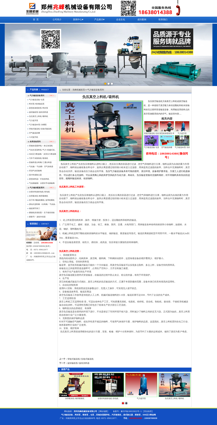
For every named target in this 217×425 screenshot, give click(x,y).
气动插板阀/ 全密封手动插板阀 (42, 183)
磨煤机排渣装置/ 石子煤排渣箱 (42, 213)
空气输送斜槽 (34, 133)
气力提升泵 (33, 121)
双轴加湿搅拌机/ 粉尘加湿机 (41, 146)
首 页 (36, 19)
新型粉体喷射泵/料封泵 (38, 108)
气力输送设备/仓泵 (37, 100)
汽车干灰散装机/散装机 (38, 158)
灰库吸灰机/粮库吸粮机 (38, 196)
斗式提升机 (33, 137)
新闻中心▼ (78, 19)
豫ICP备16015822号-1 (131, 411)
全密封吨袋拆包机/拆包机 (39, 192)
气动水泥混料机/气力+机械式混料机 (43, 150)
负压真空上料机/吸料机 (38, 116)
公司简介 (57, 19)
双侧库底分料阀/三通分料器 (40, 162)
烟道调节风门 (34, 209)
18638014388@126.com (44, 253)
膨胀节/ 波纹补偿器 (37, 217)
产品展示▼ (99, 19)
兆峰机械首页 (78, 90)
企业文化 (120, 19)
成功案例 (141, 19)
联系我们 (163, 19)
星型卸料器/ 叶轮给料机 (39, 179)
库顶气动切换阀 (35, 171)
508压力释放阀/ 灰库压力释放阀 (42, 154)
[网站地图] (103, 411)
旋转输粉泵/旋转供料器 (78, 363)
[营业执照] (148, 411)
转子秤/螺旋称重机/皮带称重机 (42, 200)
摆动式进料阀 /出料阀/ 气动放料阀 (43, 204)
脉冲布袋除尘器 (35, 175)
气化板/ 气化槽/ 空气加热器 (41, 167)
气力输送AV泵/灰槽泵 (38, 125)
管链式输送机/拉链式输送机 (80, 359)
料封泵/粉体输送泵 (37, 104)
